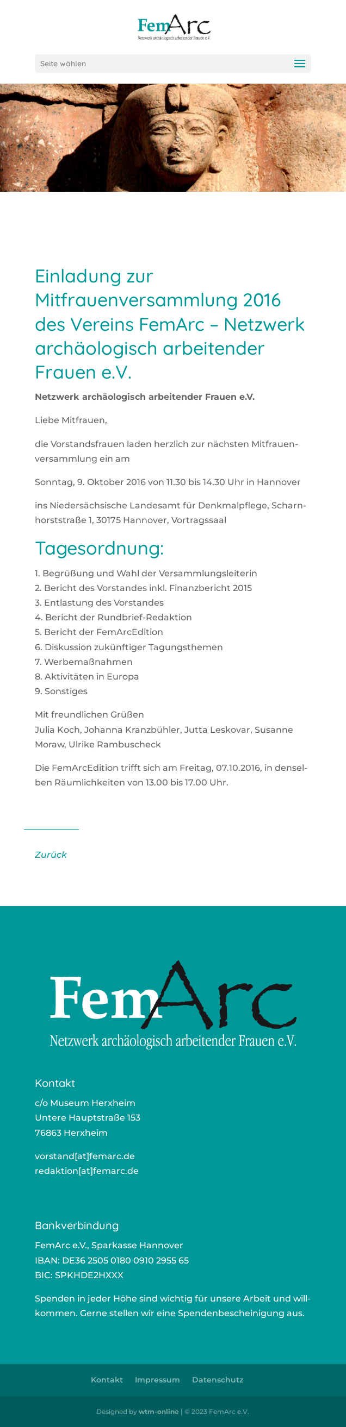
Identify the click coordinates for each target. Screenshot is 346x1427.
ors (142, 1156)
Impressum (157, 1380)
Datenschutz (217, 1380)
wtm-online (159, 1411)
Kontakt (107, 1380)
